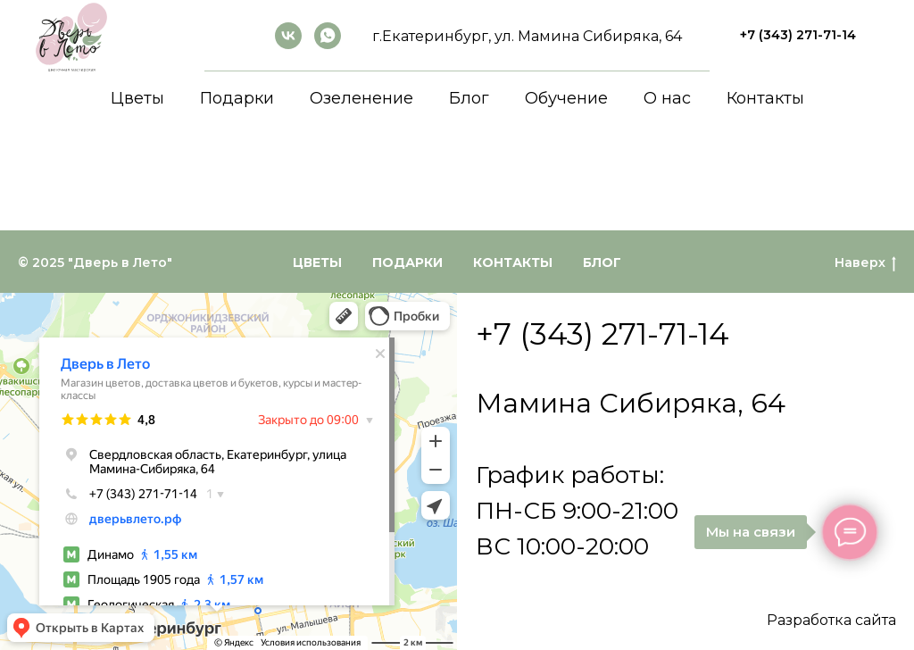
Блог (469, 98)
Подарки (237, 98)
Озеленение (361, 98)
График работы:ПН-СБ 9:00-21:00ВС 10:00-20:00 (577, 511)
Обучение (566, 98)
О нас (667, 98)
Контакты (765, 98)
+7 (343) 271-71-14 (602, 334)
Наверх (865, 262)
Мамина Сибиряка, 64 (630, 403)
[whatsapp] (327, 35)
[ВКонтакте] (288, 35)
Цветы (137, 98)
